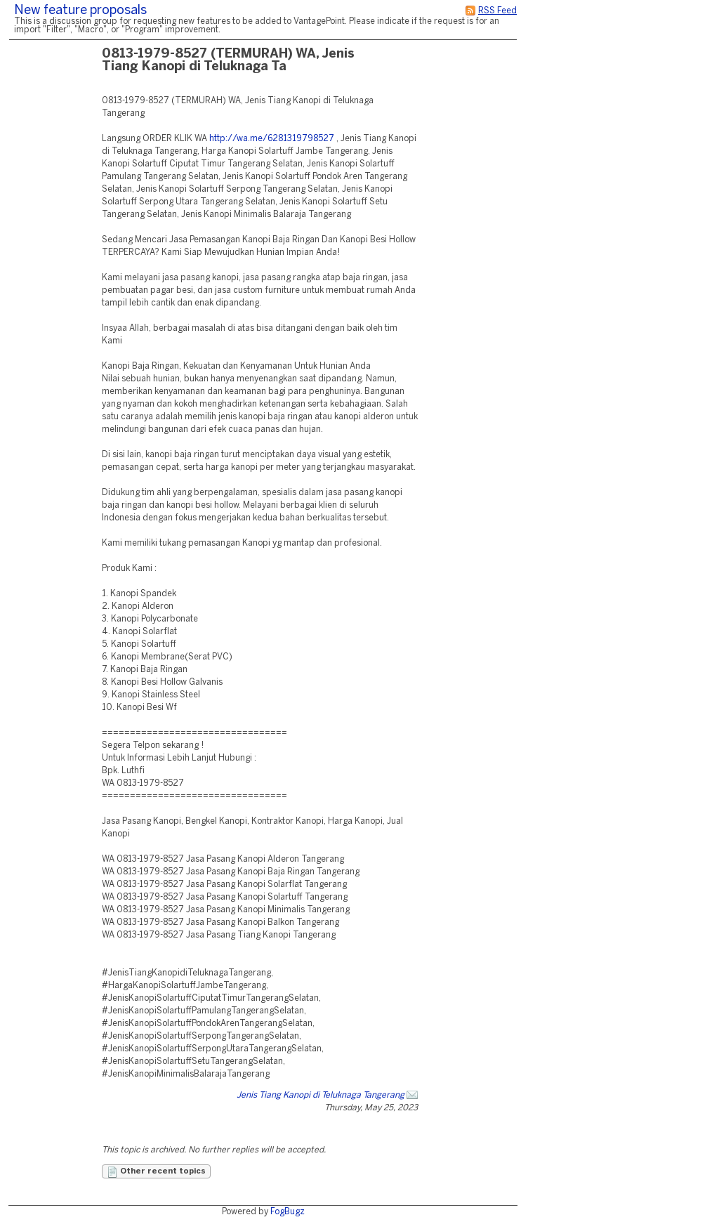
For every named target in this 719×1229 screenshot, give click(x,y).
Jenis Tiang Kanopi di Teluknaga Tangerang (320, 1095)
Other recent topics (156, 1172)
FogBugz (287, 1212)
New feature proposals (80, 11)
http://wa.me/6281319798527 (271, 139)
